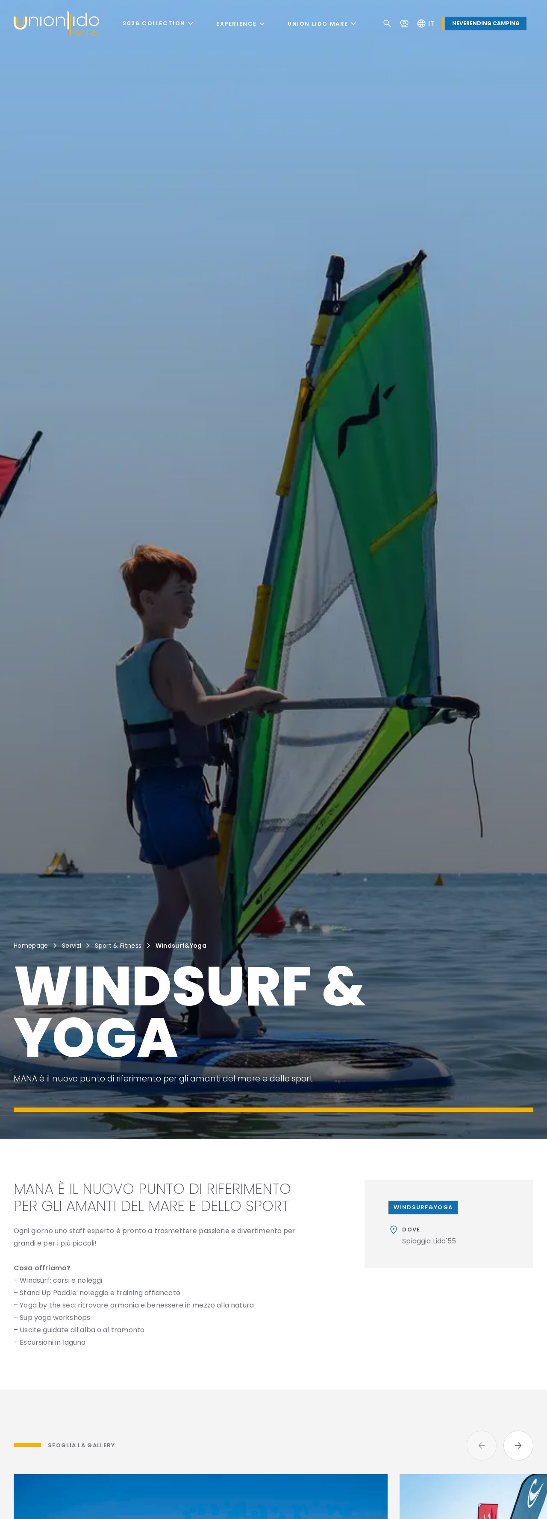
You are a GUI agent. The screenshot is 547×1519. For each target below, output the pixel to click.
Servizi (71, 945)
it (425, 23)
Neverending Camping (486, 23)
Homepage (31, 945)
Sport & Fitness (118, 945)
